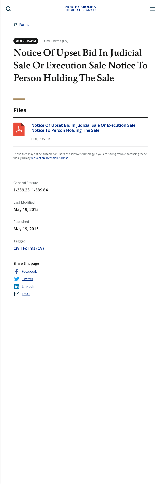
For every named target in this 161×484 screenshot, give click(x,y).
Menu (152, 9)
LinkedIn (28, 286)
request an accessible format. (49, 158)
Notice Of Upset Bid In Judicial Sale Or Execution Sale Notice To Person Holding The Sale (83, 128)
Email (26, 294)
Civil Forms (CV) (28, 248)
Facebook (29, 271)
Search (8, 9)
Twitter (27, 279)
